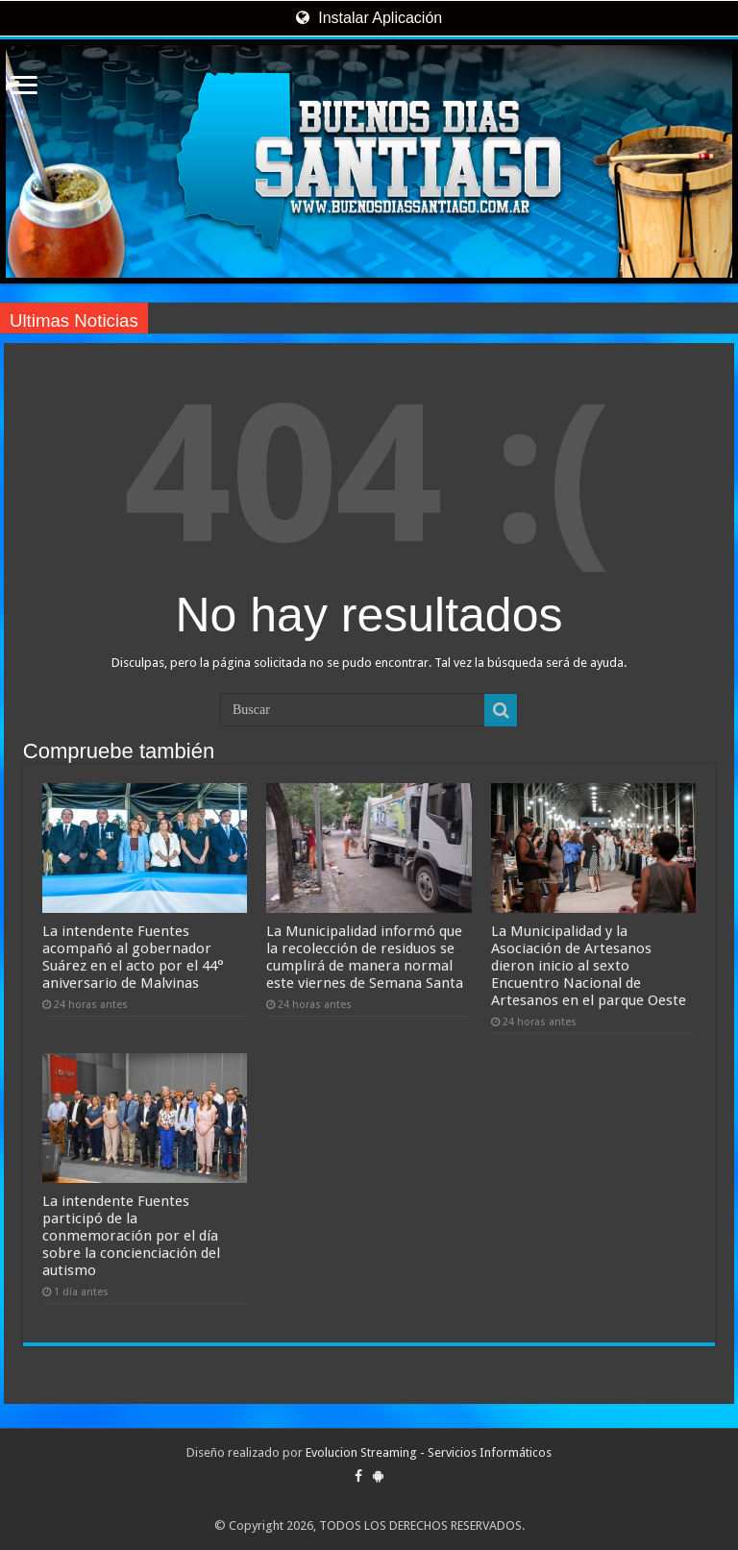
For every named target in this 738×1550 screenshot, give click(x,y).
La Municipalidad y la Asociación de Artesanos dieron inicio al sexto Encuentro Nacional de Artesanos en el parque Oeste (588, 966)
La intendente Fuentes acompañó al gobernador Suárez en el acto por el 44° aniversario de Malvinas (133, 957)
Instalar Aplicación (369, 18)
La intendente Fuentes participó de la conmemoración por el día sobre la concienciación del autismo (131, 1236)
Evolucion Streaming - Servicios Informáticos (429, 1452)
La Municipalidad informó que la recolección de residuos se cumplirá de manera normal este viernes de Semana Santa (364, 957)
